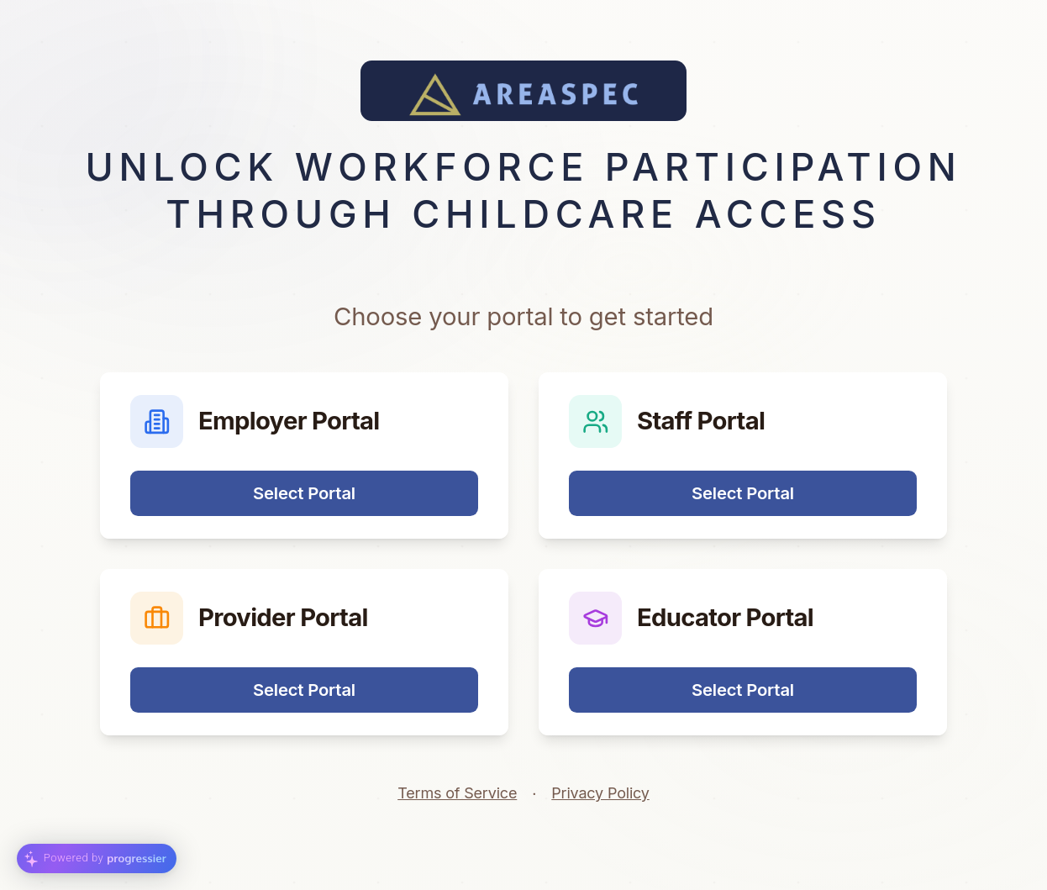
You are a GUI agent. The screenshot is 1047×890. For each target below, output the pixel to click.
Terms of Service (457, 793)
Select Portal (304, 492)
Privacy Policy (600, 793)
